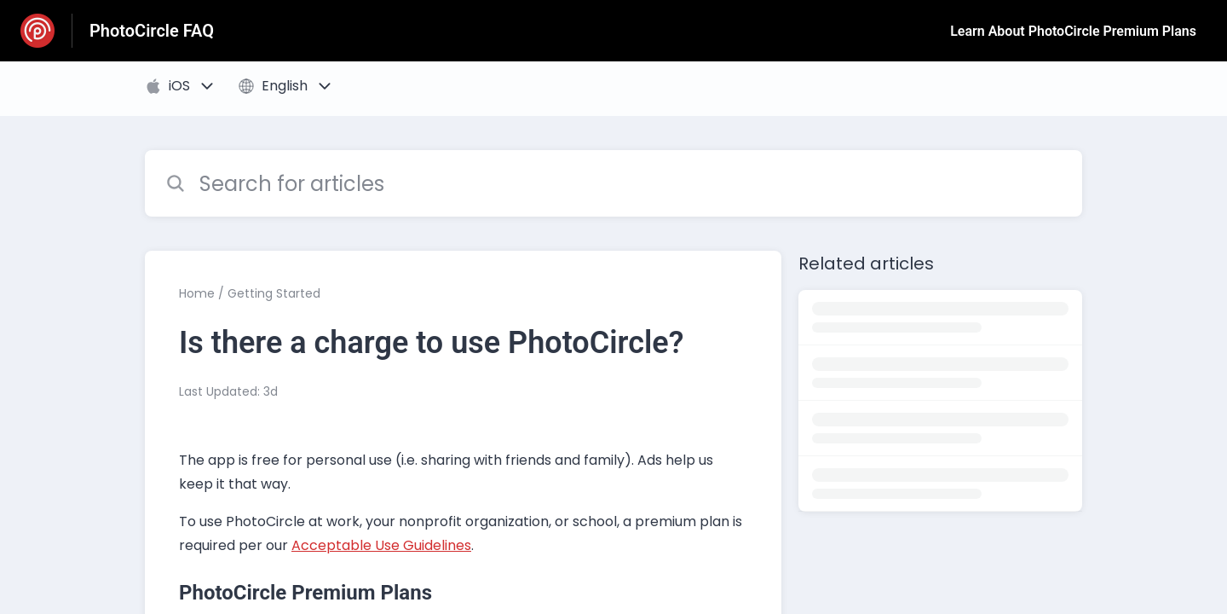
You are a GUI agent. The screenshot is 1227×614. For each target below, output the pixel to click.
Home (197, 293)
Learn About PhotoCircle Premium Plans (1073, 31)
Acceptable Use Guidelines (381, 545)
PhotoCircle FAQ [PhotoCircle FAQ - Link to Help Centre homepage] (151, 30)
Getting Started (274, 293)
